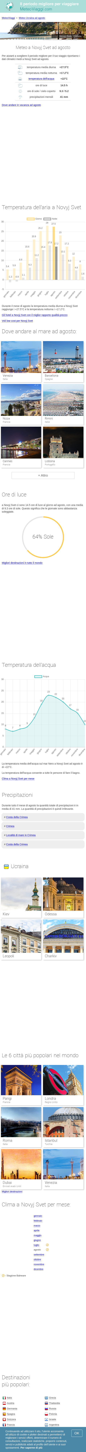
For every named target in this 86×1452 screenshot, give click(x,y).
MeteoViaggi (8, 18)
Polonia (53, 1414)
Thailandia (54, 1403)
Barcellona (51, 375)
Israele (52, 1419)
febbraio (38, 1220)
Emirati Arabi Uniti (12, 1186)
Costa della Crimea (17, 817)
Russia (52, 1408)
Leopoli (8, 956)
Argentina (54, 1424)
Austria (10, 1403)
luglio (36, 1245)
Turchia (48, 1144)
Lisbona (50, 461)
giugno (37, 1240)
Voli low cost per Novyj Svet (17, 320)
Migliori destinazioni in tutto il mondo (22, 562)
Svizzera (11, 1419)
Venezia (8, 375)
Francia (6, 1102)
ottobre (37, 1259)
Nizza (6, 418)
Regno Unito (51, 1102)
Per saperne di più (31, 1447)
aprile (37, 1230)
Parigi (7, 1098)
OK (76, 1433)
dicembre (38, 1269)
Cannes (7, 461)
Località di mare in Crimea (21, 835)
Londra (50, 1098)
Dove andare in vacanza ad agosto (21, 105)
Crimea (10, 826)
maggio (38, 1235)
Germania (12, 1408)
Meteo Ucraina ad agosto (32, 18)
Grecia (52, 1397)
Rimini (49, 418)
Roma (7, 1140)
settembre (39, 1254)
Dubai (7, 1182)
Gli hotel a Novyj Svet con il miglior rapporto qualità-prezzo (34, 315)
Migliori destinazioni (12, 1191)
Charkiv (51, 956)
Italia (5, 1144)
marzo (37, 1225)
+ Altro (43, 475)
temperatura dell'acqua (41, 78)
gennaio (38, 1215)
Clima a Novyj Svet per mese (18, 778)
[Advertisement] (43, 152)
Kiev (6, 914)
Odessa (51, 914)
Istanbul (51, 1140)
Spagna (11, 1414)
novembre (39, 1264)
